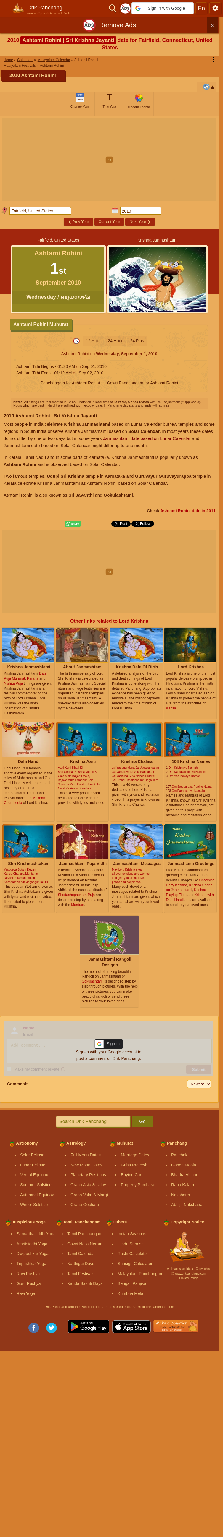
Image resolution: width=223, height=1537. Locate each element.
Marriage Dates (135, 1155)
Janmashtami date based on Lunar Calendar (147, 438)
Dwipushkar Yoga (33, 1253)
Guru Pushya (29, 1283)
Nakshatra (180, 1194)
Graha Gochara (84, 1204)
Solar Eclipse (32, 1155)
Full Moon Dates (85, 1155)
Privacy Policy (188, 1278)
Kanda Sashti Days (84, 1283)
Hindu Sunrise (131, 1243)
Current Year (109, 221)
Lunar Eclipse (32, 1165)
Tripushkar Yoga (31, 1263)
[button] (162, 8)
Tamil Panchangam (84, 1233)
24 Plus (137, 340)
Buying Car (131, 1174)
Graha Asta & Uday (88, 1184)
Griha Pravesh (134, 1165)
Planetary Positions (88, 1174)
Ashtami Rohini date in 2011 (188, 510)
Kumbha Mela (130, 1293)
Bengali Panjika (132, 1283)
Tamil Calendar (81, 1253)
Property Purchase (138, 1184)
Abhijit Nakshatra (187, 1204)
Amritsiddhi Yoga (32, 1243)
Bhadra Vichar (184, 1174)
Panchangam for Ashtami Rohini (70, 383)
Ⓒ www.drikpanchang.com (188, 1273)
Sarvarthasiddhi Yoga (36, 1233)
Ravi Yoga (26, 1293)
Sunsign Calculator (135, 1263)
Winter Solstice (34, 1204)
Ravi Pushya (28, 1273)
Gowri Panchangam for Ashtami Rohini (142, 383)
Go (142, 1121)
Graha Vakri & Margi (89, 1194)
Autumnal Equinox (37, 1194)
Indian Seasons (132, 1233)
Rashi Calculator (133, 1253)
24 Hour (115, 340)
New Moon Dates (86, 1165)
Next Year (140, 221)
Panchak (179, 1155)
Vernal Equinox (34, 1174)
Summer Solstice (36, 1184)
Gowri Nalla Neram (84, 1243)
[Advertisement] (111, 159)
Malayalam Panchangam (140, 1273)
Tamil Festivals (80, 1273)
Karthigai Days (80, 1263)
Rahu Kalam (182, 1184)
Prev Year (78, 221)
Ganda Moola (183, 1165)
